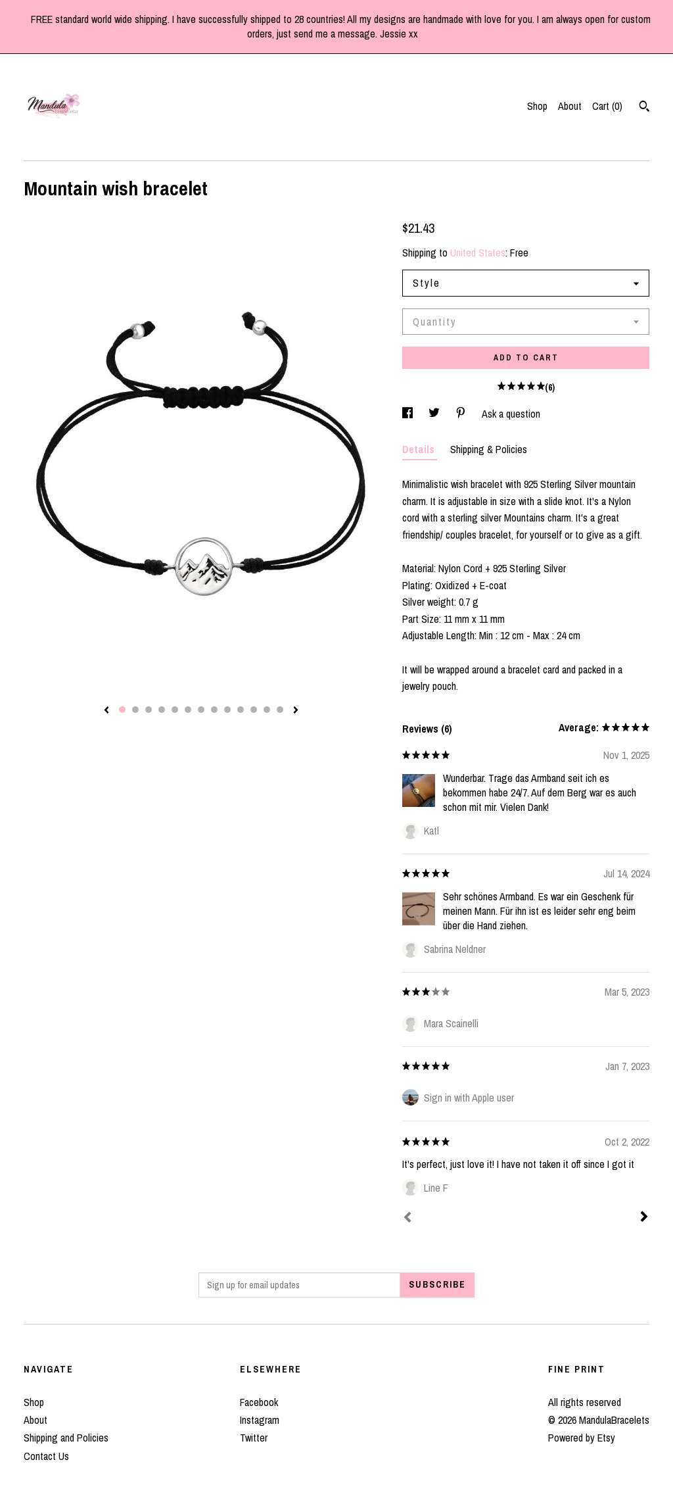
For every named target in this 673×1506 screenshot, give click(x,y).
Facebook (259, 1402)
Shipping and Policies (66, 1437)
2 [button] (135, 709)
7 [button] (201, 709)
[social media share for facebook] (408, 413)
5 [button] (175, 709)
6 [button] (188, 709)
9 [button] (227, 709)
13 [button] (280, 709)
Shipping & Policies (488, 449)
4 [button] (161, 709)
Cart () (607, 106)
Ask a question (511, 413)
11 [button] (253, 709)
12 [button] (267, 709)
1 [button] (122, 709)
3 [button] (148, 709)
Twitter (253, 1437)
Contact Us (46, 1456)
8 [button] (214, 709)
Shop (537, 106)
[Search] (644, 108)
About (570, 106)
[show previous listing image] (106, 711)
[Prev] (407, 1218)
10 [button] (240, 709)
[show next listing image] (295, 711)
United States (477, 252)
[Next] (644, 1218)
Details (419, 449)
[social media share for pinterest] (462, 413)
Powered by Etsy (581, 1437)
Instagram (259, 1420)
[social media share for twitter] (435, 413)
